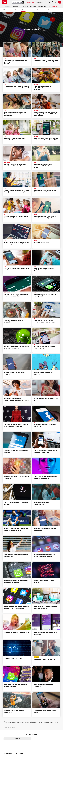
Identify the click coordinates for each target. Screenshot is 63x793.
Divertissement (34, 9)
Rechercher (23, 2)
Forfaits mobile (16, 6)
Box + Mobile (33, 6)
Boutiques (49, 2)
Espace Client (59, 2)
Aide (45, 2)
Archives (6, 753)
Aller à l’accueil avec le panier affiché (52, 2)
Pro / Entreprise (39, 2)
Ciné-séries (17, 9)
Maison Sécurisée (42, 6)
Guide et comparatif (44, 9)
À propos (17, 753)
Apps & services (30, 2)
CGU (11, 753)
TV (49, 6)
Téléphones (25, 6)
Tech (23, 9)
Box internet (8, 6)
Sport (28, 9)
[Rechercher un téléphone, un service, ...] (17, 2)
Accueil (11, 9)
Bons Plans (55, 6)
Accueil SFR (4, 2)
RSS (22, 753)
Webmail (56, 2)
